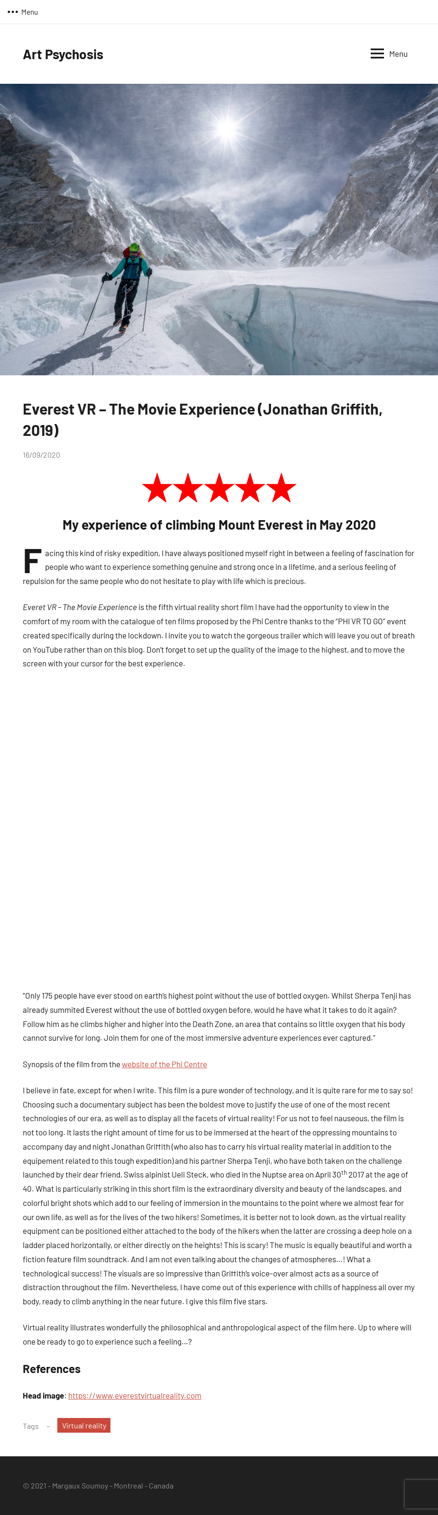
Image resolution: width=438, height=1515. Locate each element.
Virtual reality (84, 1425)
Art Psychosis (63, 54)
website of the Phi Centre (164, 1064)
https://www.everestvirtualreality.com (134, 1395)
